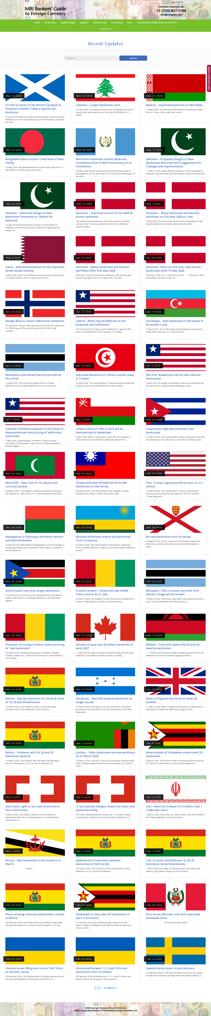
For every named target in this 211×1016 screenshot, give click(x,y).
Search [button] (133, 58)
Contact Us (105, 28)
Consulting (116, 22)
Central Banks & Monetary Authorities (157, 22)
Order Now (50, 22)
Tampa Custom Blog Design (86, 1010)
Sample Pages (68, 22)
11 (105, 988)
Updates (84, 22)
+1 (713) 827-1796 (171, 10)
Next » (112, 988)
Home (37, 22)
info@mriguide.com (171, 14)
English (177, 2)
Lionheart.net (130, 1010)
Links (129, 22)
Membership (99, 22)
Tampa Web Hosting (112, 1010)
